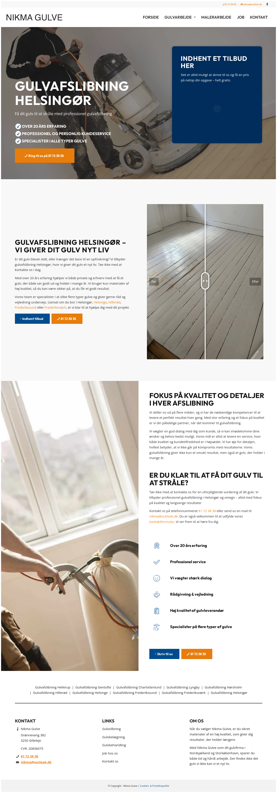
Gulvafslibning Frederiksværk (184, 692)
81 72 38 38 (229, 4)
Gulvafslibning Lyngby (183, 687)
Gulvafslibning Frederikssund (134, 692)
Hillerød (114, 302)
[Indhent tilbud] (32, 319)
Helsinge (100, 302)
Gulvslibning (111, 729)
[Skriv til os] (164, 654)
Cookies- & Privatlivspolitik (154, 785)
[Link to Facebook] (267, 4)
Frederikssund (26, 307)
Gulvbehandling (114, 745)
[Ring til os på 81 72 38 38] (44, 155)
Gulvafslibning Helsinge (90, 692)
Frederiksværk (55, 307)
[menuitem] (229, 4)
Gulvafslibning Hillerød (50, 692)
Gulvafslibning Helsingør (229, 692)
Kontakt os (110, 761)
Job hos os (110, 753)
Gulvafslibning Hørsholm (223, 687)
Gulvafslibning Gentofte (93, 687)
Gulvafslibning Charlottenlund (138, 687)
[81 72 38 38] (67, 319)
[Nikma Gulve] (37, 17)
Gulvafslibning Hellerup (52, 687)
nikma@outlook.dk (251, 4)
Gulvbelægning (113, 737)
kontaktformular (161, 521)
